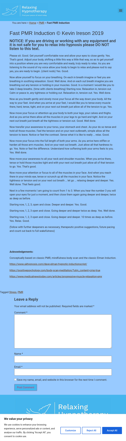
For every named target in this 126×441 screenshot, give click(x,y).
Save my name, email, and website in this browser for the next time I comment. (62, 380)
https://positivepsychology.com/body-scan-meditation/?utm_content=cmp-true (55, 270)
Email (18, 367)
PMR (41, 22)
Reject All (91, 430)
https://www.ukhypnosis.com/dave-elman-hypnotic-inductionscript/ (48, 264)
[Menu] (121, 10)
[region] (63, 427)
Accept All (112, 430)
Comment (20, 312)
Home (32, 22)
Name (18, 354)
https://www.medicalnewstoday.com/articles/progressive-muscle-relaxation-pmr (56, 276)
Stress (13, 292)
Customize (70, 430)
